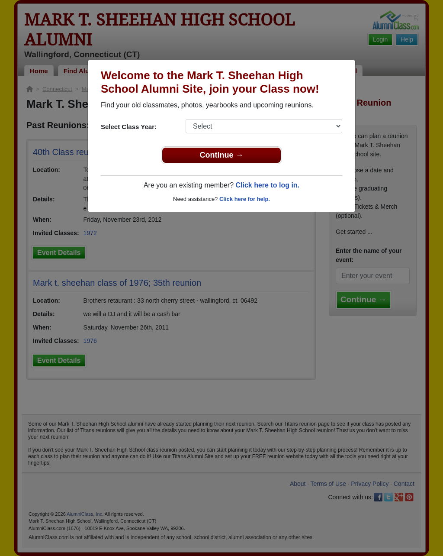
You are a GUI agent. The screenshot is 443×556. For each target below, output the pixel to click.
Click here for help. (244, 199)
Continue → (222, 155)
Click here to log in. (267, 185)
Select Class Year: (129, 126)
